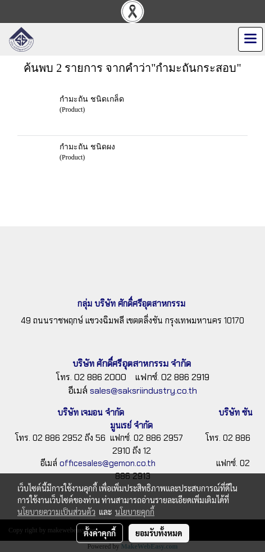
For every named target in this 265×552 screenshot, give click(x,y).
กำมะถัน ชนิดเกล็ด (92, 98)
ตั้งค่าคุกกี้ (100, 533)
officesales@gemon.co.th (108, 463)
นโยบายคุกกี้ (134, 512)
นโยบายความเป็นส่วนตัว (56, 512)
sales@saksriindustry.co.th (143, 390)
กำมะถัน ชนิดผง (87, 146)
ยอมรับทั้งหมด (158, 533)
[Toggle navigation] (250, 39)
